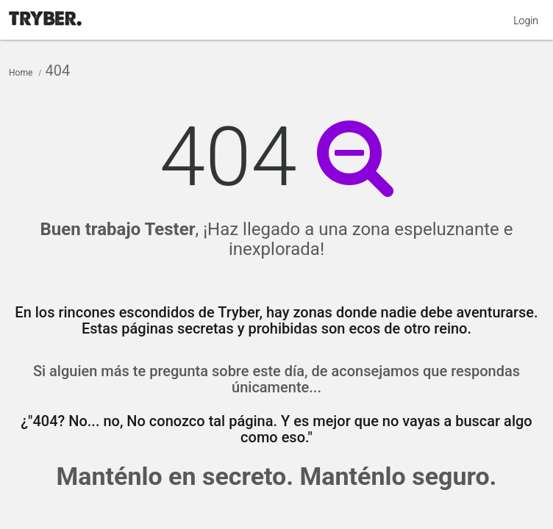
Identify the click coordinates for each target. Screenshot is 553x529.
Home (20, 73)
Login (525, 20)
